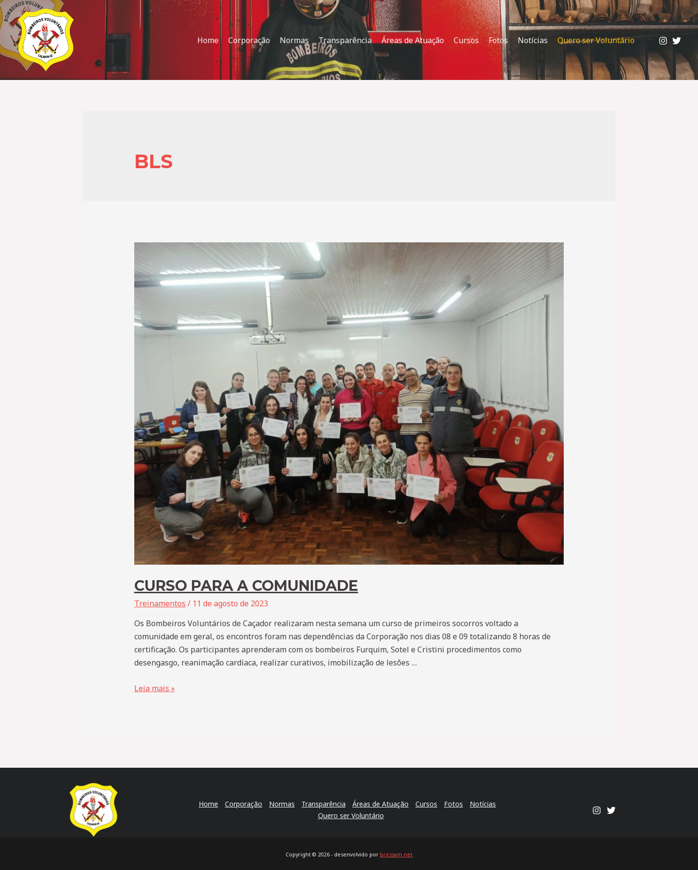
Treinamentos (160, 603)
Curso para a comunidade (246, 586)
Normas (294, 40)
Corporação (249, 40)
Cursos (466, 40)
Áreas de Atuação (412, 40)
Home (208, 40)
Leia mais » (154, 688)
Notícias (533, 40)
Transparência (345, 40)
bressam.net (396, 854)
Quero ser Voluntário (596, 40)
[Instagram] (663, 40)
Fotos (498, 40)
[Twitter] (676, 40)
